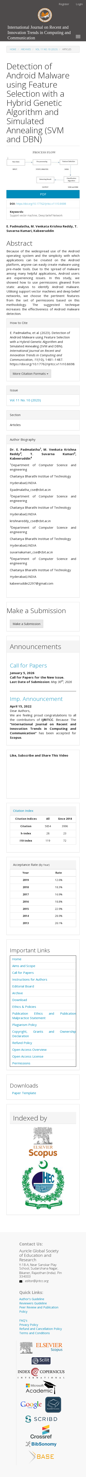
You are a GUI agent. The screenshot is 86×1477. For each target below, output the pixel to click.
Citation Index (23, 810)
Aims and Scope (23, 966)
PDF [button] (43, 194)
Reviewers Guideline (33, 1303)
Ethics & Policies (24, 1006)
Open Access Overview (29, 1049)
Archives (26, 49)
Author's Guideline (31, 1299)
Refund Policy (22, 1043)
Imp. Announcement (36, 699)
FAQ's (23, 1320)
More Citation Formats (30, 373)
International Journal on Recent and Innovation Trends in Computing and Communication (39, 28)
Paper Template (24, 1093)
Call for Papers (28, 665)
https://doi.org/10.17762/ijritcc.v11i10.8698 (41, 204)
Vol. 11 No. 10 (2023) (47, 49)
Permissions (21, 1063)
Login (79, 4)
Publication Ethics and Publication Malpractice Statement (44, 1015)
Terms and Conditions (34, 1333)
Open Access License (27, 1056)
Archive (17, 993)
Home (13, 49)
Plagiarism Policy (24, 1025)
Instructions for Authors (29, 979)
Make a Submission (26, 624)
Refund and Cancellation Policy (40, 1329)
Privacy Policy (28, 1325)
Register (64, 4)
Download (19, 1000)
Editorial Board (23, 986)
